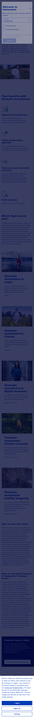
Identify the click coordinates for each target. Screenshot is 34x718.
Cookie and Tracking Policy (14, 688)
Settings (17, 714)
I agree (17, 703)
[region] (17, 697)
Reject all (17, 708)
